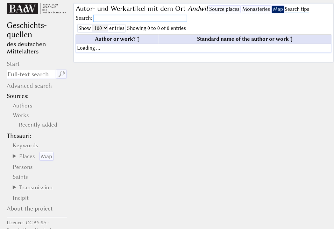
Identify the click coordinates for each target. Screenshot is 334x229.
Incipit (21, 197)
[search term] (31, 74)
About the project (30, 208)
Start (13, 63)
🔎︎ (61, 74)
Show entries (101, 28)
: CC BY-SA (26, 223)
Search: (84, 18)
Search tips (297, 9)
